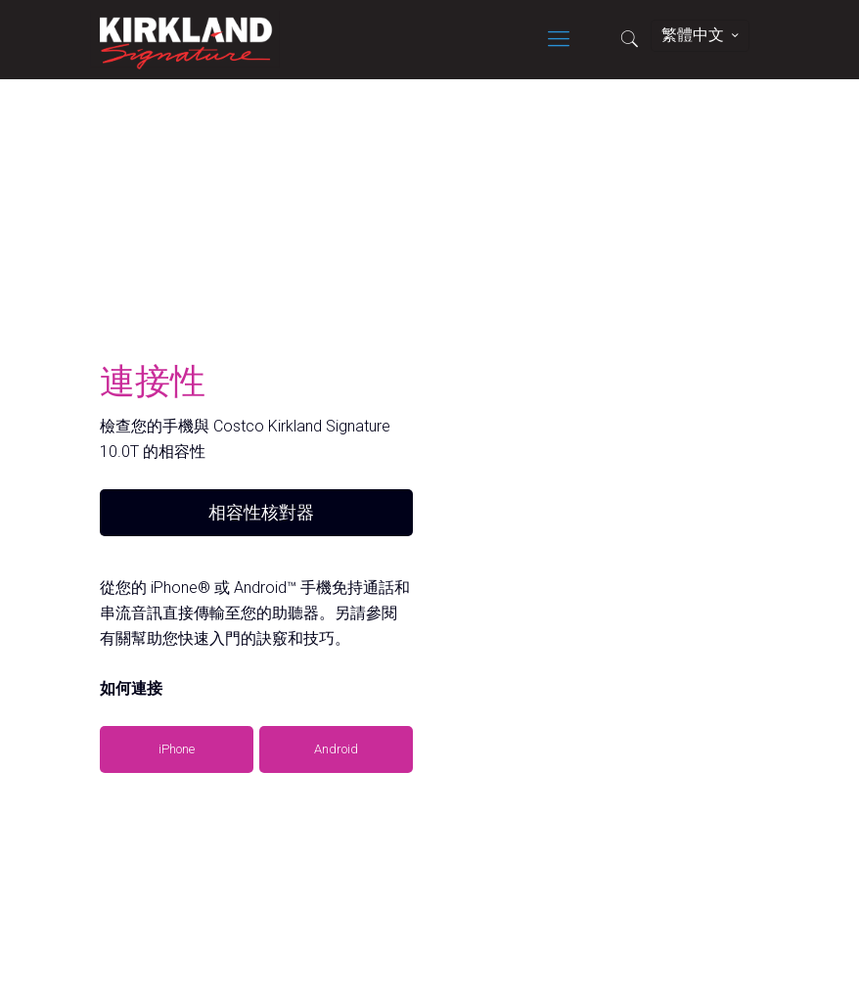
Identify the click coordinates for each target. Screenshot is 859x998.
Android (336, 749)
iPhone (176, 749)
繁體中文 (702, 34)
